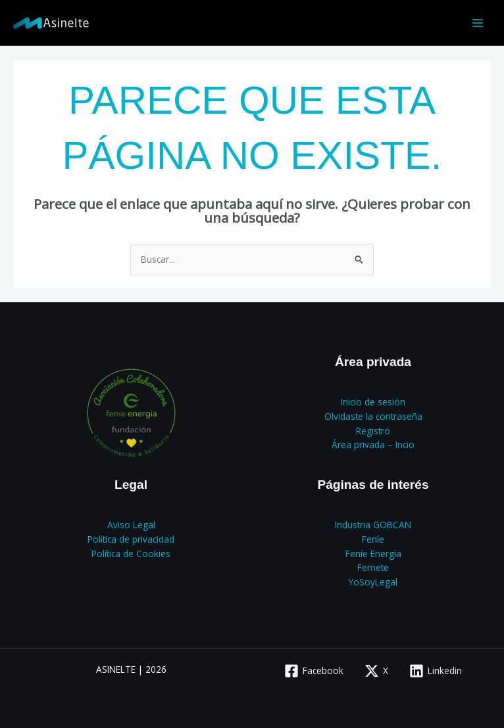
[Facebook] (314, 671)
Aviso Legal (131, 524)
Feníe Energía (373, 553)
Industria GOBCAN (373, 524)
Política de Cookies (130, 553)
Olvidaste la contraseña (373, 416)
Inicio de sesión (373, 402)
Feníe (373, 539)
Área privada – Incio (373, 444)
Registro (373, 430)
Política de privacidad (131, 539)
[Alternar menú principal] (478, 22)
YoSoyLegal (373, 582)
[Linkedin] (435, 671)
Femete (373, 567)
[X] (376, 671)
